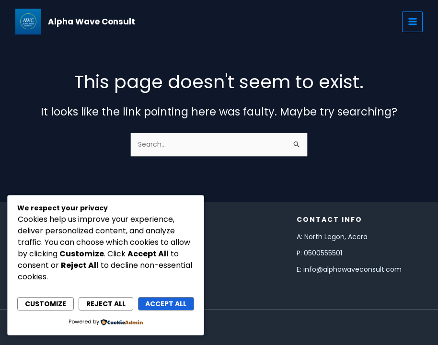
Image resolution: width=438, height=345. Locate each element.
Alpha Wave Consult (91, 21)
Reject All (106, 304)
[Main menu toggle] (412, 22)
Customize (45, 304)
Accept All (165, 304)
